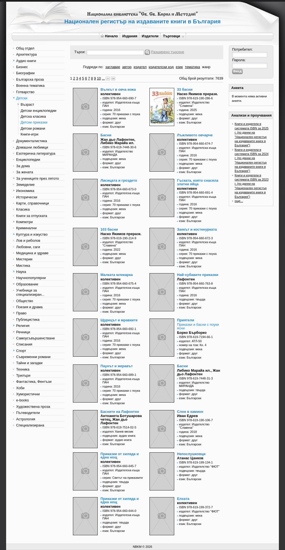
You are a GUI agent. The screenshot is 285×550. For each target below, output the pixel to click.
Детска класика (33, 116)
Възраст (27, 104)
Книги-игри (29, 134)
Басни (105, 135)
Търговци (173, 36)
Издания (129, 36)
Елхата (183, 499)
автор (127, 67)
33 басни (185, 89)
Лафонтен (186, 279)
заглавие (112, 67)
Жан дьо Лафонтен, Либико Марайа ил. (117, 141)
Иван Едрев (187, 416)
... (103, 78)
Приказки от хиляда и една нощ (119, 456)
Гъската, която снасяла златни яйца (197, 182)
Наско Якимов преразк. (197, 94)
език (179, 67)
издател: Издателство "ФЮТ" (199, 466)
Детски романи (33, 128)
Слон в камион (190, 412)
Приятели (185, 320)
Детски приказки (34, 122)
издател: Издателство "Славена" (194, 104)
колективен (110, 94)
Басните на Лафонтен (119, 412)
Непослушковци (191, 454)
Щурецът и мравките (118, 320)
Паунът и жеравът (116, 366)
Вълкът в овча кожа (118, 89)
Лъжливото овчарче (195, 135)
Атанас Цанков (190, 458)
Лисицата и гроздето (118, 180)
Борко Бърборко (192, 333)
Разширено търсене (167, 52)
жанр (206, 67)
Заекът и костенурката (197, 229)
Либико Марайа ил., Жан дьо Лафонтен (198, 372)
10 (99, 78)
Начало (109, 36)
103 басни (109, 229)
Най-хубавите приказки (197, 275)
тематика (192, 67)
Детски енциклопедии (38, 110)
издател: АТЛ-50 (190, 341)
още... (239, 201)
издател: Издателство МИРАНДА (117, 153)
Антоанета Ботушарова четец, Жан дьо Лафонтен (121, 419)
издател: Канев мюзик (117, 431)
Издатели (150, 36)
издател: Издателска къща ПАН (121, 104)
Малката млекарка (116, 275)
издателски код (161, 67)
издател (140, 67)
